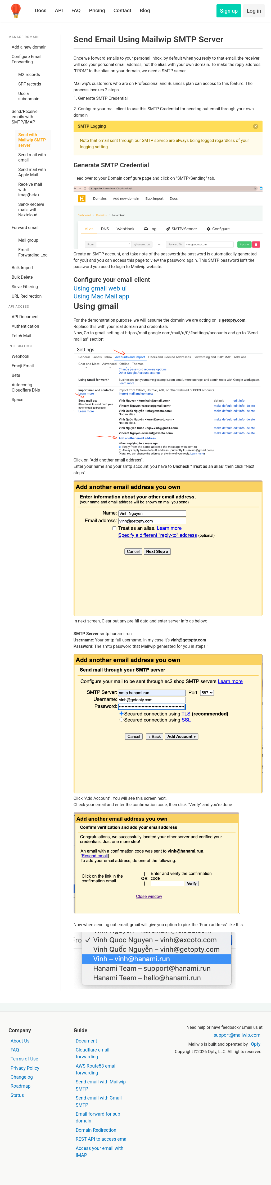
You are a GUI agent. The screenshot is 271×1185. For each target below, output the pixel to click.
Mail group (28, 240)
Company (19, 1030)
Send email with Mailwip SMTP (101, 1085)
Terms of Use (24, 1059)
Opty (255, 1044)
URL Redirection (27, 296)
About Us (20, 1041)
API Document (25, 316)
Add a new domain (29, 47)
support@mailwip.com (237, 1035)
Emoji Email (23, 365)
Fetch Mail (21, 335)
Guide (80, 1030)
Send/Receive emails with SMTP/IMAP (25, 117)
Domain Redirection (96, 1130)
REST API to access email (102, 1139)
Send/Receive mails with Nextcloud (31, 209)
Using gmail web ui (100, 288)
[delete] (255, 126)
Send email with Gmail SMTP (99, 1101)
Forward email (25, 227)
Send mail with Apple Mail (32, 172)
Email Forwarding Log (33, 252)
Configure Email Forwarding (26, 59)
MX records (29, 74)
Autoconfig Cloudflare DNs (26, 387)
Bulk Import (22, 267)
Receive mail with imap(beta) (30, 189)
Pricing (97, 10)
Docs (40, 10)
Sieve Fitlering (25, 286)
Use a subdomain (28, 96)
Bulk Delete (22, 277)
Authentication (25, 326)
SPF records (29, 84)
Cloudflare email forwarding (92, 1053)
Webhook (20, 356)
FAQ (76, 10)
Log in (254, 11)
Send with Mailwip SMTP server (32, 140)
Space (17, 399)
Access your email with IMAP (99, 1152)
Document (86, 1041)
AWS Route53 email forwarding (96, 1069)
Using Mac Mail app (101, 296)
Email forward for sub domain (98, 1117)
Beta (16, 375)
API (59, 10)
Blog (145, 10)
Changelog (22, 1077)
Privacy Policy (25, 1068)
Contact (122, 10)
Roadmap (20, 1086)
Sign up (229, 11)
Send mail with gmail (32, 157)
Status (17, 1095)
